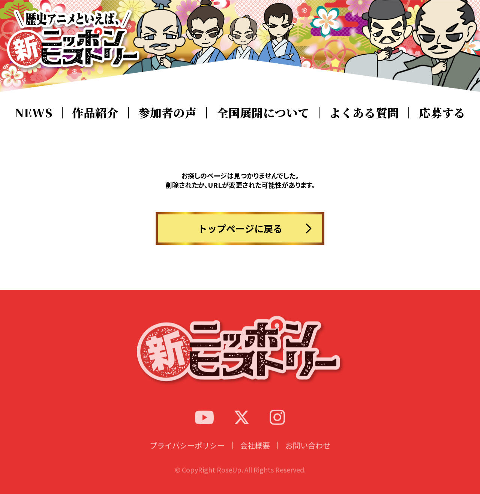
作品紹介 (95, 112)
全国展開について (263, 112)
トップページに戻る (240, 228)
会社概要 (255, 453)
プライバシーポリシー (187, 453)
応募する (442, 112)
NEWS (33, 112)
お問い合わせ (307, 453)
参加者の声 (167, 112)
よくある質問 (364, 112)
